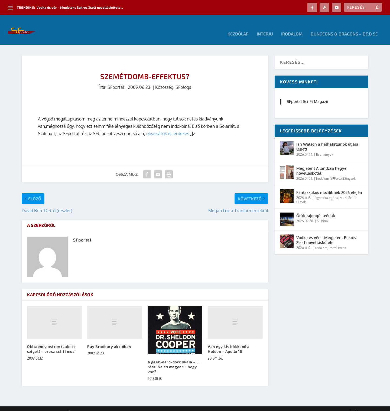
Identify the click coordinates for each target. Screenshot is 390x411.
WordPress (99, 405)
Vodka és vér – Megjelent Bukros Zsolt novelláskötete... (80, 7)
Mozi (343, 190)
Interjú (265, 26)
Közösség (164, 79)
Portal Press (337, 240)
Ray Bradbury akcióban (109, 338)
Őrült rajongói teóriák (315, 207)
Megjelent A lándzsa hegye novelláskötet (321, 162)
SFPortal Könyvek (343, 170)
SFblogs (183, 79)
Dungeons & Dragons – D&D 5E (344, 26)
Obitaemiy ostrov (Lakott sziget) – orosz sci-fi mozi (51, 340)
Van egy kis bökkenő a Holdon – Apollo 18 (229, 340)
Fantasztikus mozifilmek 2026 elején (329, 184)
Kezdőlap (238, 26)
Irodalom (292, 26)
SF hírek (323, 213)
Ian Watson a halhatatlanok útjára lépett (327, 138)
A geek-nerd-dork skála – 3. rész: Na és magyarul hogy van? (174, 358)
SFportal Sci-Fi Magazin (308, 93)
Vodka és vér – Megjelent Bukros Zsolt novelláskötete (326, 232)
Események (324, 146)
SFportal (116, 79)
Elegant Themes (51, 405)
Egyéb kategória (326, 190)
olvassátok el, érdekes (167, 125)
